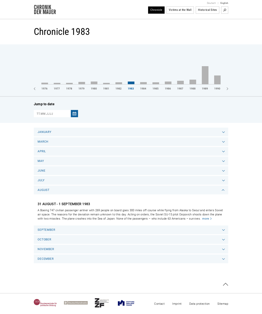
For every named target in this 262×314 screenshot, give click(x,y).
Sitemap (222, 303)
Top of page (225, 284)
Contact (159, 303)
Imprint (177, 303)
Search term (224, 10)
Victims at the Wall (180, 10)
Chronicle (156, 10)
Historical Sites (207, 10)
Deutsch (211, 3)
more (205, 218)
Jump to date (44, 104)
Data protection (199, 303)
